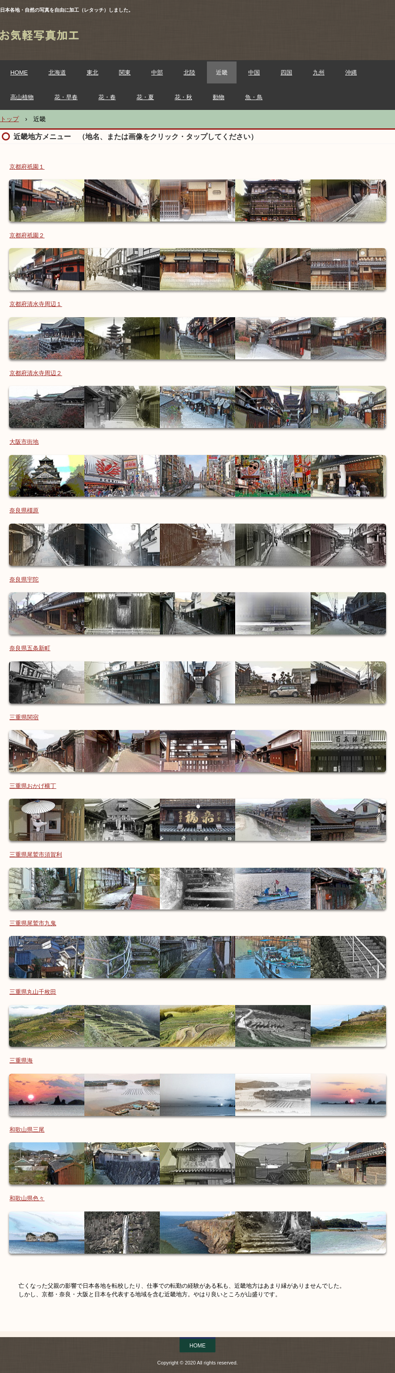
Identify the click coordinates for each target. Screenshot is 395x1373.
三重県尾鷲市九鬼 (32, 923)
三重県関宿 (24, 717)
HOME (19, 72)
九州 (319, 72)
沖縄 (351, 72)
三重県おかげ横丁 (32, 786)
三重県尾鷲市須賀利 (35, 854)
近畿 (222, 72)
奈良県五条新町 (29, 648)
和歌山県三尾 (26, 1129)
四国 (286, 72)
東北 (92, 72)
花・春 (107, 97)
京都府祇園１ (26, 166)
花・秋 (183, 97)
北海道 (57, 72)
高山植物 (22, 97)
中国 (254, 72)
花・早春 (66, 97)
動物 (218, 97)
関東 (125, 72)
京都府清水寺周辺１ (35, 304)
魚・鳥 (254, 97)
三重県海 (21, 1060)
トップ (9, 118)
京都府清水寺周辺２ (35, 373)
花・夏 (145, 97)
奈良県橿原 (24, 510)
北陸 (189, 72)
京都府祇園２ (26, 235)
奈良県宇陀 (24, 579)
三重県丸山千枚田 (32, 991)
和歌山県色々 (26, 1198)
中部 (157, 72)
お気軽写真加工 (82, 38)
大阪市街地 (24, 441)
